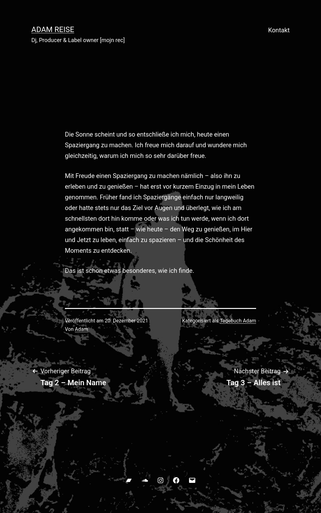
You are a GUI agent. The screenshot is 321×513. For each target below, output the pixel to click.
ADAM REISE (52, 29)
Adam (81, 329)
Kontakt (279, 30)
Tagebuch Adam (238, 321)
